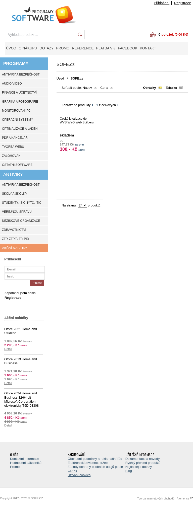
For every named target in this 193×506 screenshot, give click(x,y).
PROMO (62, 48)
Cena (104, 88)
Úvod (60, 78)
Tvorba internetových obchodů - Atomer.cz (165, 498)
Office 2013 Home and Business (20, 361)
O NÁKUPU (28, 48)
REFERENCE (82, 48)
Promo (15, 467)
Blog (128, 471)
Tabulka (171, 88)
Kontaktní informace (24, 459)
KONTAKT (148, 48)
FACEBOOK (127, 48)
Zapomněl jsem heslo (20, 293)
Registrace (182, 3)
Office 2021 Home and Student (20, 331)
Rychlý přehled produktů (143, 463)
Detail (8, 349)
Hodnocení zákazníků (25, 463)
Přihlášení (161, 3)
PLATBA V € (106, 48)
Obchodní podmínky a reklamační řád (95, 459)
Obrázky (149, 88)
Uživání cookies (79, 475)
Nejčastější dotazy (138, 467)
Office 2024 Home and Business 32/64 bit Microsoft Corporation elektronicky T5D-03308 (21, 399)
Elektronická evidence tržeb (88, 463)
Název (87, 88)
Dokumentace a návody (142, 459)
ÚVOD (11, 48)
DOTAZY (47, 48)
